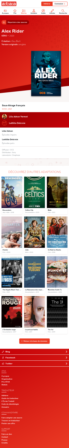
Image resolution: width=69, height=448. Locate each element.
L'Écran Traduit (7, 401)
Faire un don (6, 434)
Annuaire (34, 11)
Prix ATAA (5, 382)
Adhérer (47, 4)
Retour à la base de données (34, 341)
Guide (43, 11)
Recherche (63, 11)
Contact (4, 437)
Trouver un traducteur (10, 421)
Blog (35, 352)
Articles (52, 11)
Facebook (35, 357)
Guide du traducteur (9, 398)
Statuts (4, 385)
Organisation (6, 379)
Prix (14, 11)
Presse (4, 440)
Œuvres (24, 11)
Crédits (4, 443)
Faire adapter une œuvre (11, 418)
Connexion (60, 4)
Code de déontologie (10, 404)
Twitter (35, 363)
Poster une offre (8, 423)
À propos (5, 11)
